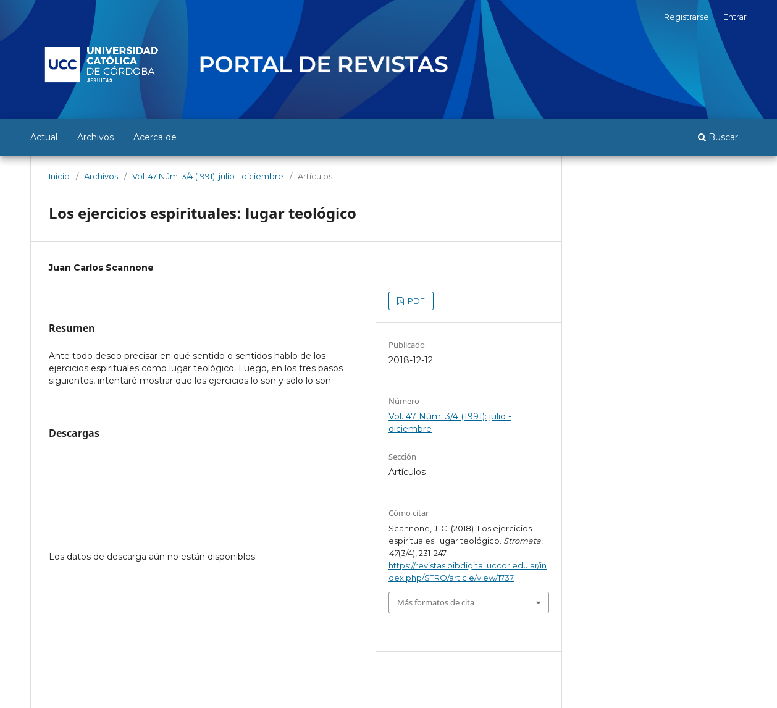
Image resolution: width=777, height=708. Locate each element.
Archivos (95, 137)
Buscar (718, 137)
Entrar (735, 17)
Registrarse (686, 17)
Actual (43, 137)
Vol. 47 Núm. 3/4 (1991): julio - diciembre (208, 176)
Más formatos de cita (435, 602)
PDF (415, 301)
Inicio (59, 176)
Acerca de (155, 137)
